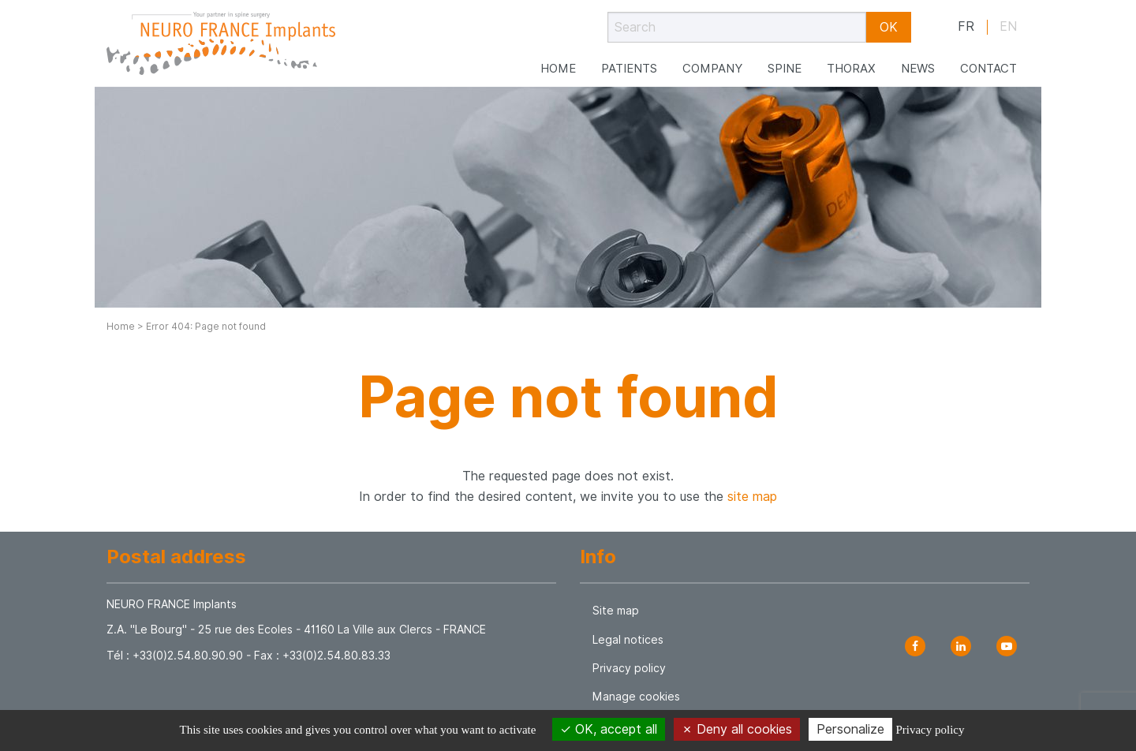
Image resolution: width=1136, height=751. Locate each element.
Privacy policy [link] (929, 729)
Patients (629, 61)
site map (752, 496)
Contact (988, 61)
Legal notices (627, 639)
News (918, 61)
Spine (785, 61)
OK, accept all (608, 729)
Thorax (851, 61)
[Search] (736, 27)
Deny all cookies (737, 729)
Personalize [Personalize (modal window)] (850, 729)
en (1008, 26)
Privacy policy (629, 668)
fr (966, 26)
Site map (615, 610)
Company (712, 61)
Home (558, 61)
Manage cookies (636, 696)
